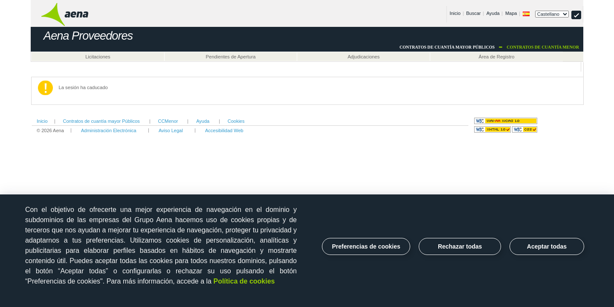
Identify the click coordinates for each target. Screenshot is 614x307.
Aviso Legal (171, 130)
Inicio (454, 13)
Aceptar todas (547, 246)
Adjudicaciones (363, 56)
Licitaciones (97, 56)
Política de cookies (244, 281)
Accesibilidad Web (224, 130)
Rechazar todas (460, 246)
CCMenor (168, 121)
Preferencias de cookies (366, 246)
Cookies (236, 121)
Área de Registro (497, 56)
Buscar (473, 13)
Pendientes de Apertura (231, 56)
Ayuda (493, 13)
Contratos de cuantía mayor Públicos (101, 121)
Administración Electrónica (108, 130)
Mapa (511, 13)
